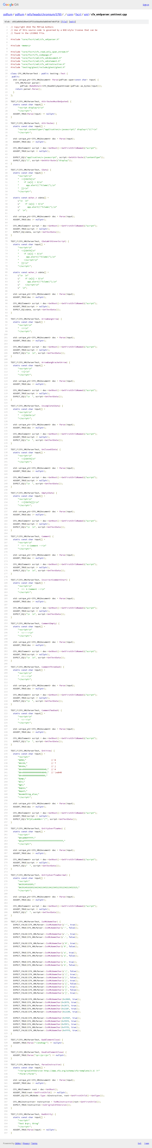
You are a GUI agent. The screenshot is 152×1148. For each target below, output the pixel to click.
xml (86, 14)
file (64, 21)
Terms (34, 1143)
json (146, 1143)
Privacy (26, 1143)
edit (72, 21)
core (70, 14)
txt (139, 1143)
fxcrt (78, 14)
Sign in (146, 4)
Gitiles (18, 1143)
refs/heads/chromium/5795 (44, 14)
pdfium (7, 14)
